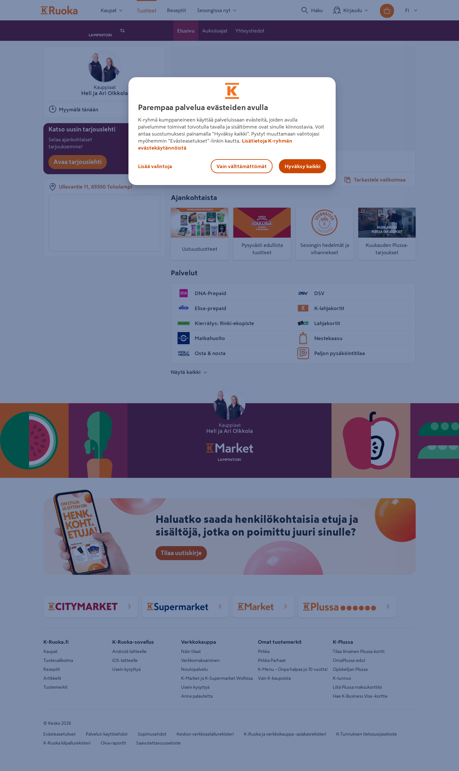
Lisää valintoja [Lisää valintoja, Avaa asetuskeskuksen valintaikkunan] (155, 166)
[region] (232, 131)
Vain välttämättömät (241, 166)
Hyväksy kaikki (302, 166)
